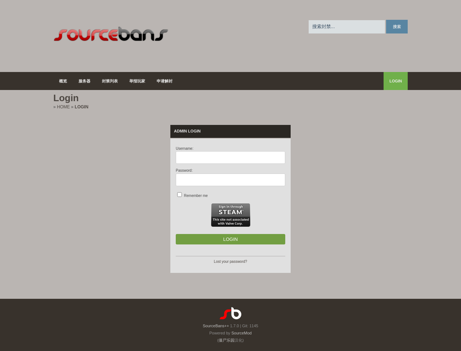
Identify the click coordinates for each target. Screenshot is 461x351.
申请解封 (165, 81)
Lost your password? (230, 262)
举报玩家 (137, 81)
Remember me (196, 196)
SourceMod (241, 333)
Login (395, 81)
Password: (184, 170)
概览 (63, 81)
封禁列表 (110, 81)
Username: (184, 148)
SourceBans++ (216, 326)
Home (63, 106)
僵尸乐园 (226, 340)
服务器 (84, 81)
